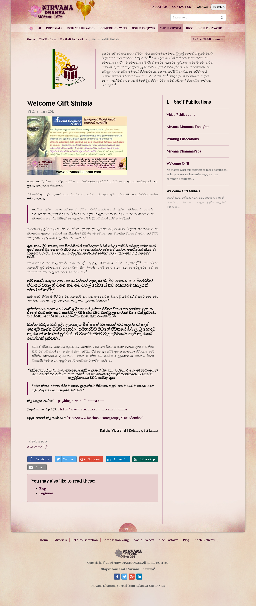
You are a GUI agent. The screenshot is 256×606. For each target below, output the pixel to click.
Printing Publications (183, 139)
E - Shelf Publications (74, 39)
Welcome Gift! (178, 163)
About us (159, 6)
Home (31, 39)
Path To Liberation (85, 540)
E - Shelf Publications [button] (208, 39)
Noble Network (204, 540)
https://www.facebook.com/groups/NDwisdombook (105, 418)
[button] (54, 28)
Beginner (46, 493)
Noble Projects (144, 540)
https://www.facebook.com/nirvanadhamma (93, 409)
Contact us (181, 6)
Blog (42, 489)
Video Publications (181, 115)
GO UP (128, 527)
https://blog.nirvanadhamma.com (78, 401)
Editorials (60, 540)
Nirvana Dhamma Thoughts (188, 127)
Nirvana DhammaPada (184, 151)
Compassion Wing (116, 540)
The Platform (47, 39)
